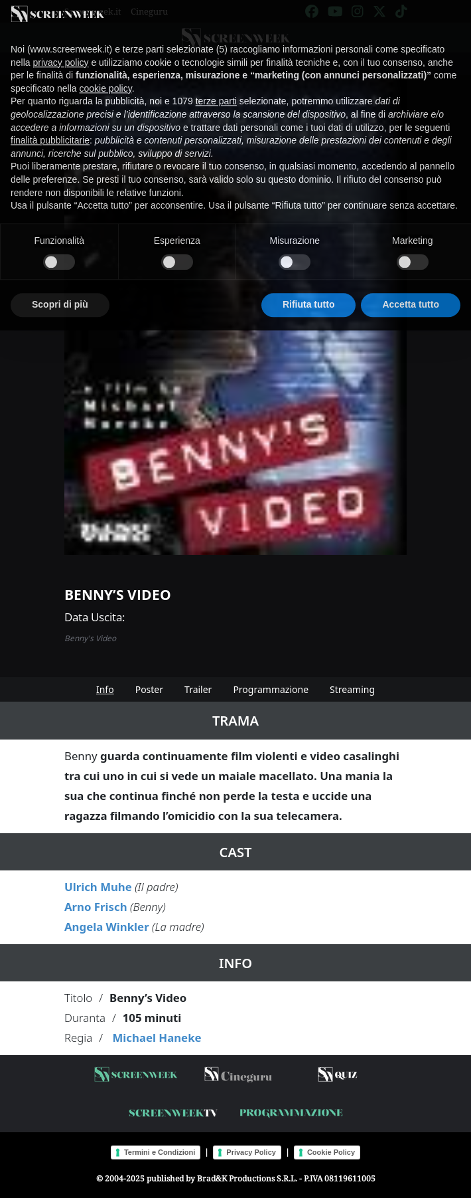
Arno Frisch (95, 906)
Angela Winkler (106, 926)
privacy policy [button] (60, 46)
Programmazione (270, 689)
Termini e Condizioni (159, 1152)
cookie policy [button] (106, 71)
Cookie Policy (331, 1152)
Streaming (352, 689)
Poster (149, 689)
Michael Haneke (156, 1037)
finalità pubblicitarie (50, 123)
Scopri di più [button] (60, 287)
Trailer (198, 689)
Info (105, 689)
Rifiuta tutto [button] (309, 287)
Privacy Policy (251, 1152)
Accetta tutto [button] (410, 287)
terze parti (216, 84)
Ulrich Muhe (98, 886)
